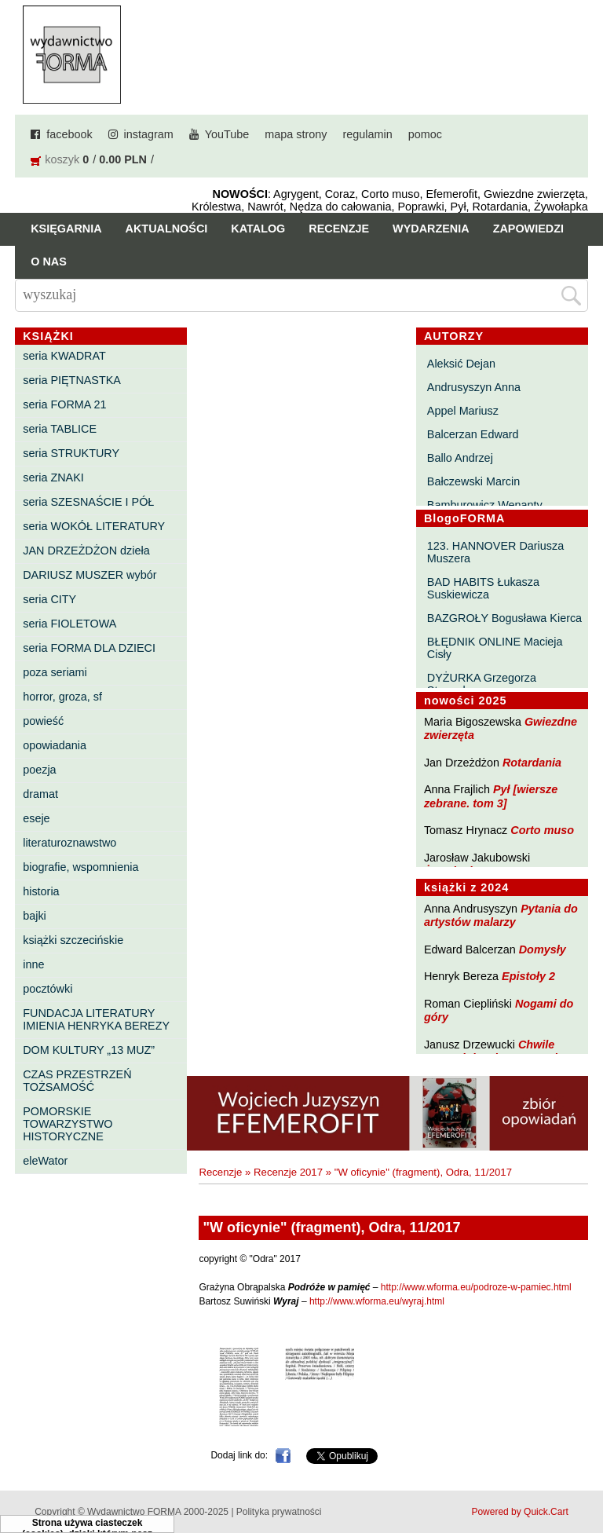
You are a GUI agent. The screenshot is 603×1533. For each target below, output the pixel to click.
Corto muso (542, 830)
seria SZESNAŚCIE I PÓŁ (88, 502)
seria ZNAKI (53, 477)
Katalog (258, 228)
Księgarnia (66, 228)
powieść (43, 721)
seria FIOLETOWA (69, 623)
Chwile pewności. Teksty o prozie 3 (498, 1051)
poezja (39, 769)
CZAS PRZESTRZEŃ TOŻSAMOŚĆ (77, 1080)
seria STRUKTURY (71, 453)
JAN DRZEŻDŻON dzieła (86, 550)
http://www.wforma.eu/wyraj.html (376, 1301)
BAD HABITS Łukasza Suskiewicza (483, 588)
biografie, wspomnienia (80, 867)
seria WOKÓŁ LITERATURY (94, 526)
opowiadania (54, 745)
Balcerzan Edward (473, 434)
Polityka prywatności (279, 1511)
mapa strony (296, 134)
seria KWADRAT (64, 355)
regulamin (368, 134)
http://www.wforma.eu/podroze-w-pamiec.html (476, 1287)
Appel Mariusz (463, 410)
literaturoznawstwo (69, 842)
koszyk (62, 159)
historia (41, 891)
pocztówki (47, 988)
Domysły (542, 949)
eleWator (45, 1160)
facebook (69, 134)
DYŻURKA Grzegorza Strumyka (481, 684)
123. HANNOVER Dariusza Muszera (495, 552)
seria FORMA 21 (64, 404)
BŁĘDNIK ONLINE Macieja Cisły (495, 647)
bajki (34, 915)
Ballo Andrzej (460, 458)
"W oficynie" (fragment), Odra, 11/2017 (423, 1172)
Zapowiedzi (528, 228)
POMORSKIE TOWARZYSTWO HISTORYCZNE (67, 1124)
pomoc (425, 134)
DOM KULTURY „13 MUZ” (89, 1050)
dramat (40, 794)
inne (33, 964)
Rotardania (531, 762)
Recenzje (339, 228)
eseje (36, 818)
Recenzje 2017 (288, 1172)
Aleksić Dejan (461, 363)
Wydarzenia (431, 228)
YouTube (227, 134)
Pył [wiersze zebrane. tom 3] (490, 796)
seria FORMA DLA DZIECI (89, 648)
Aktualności (167, 228)
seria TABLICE (60, 429)
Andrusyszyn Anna (474, 387)
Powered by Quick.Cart (519, 1511)
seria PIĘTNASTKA (72, 380)
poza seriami (55, 672)
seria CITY (49, 599)
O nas (49, 261)
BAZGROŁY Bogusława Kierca (504, 618)
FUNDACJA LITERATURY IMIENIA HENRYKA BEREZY (96, 1019)
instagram (149, 134)
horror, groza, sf (62, 696)
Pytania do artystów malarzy (501, 915)
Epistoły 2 (528, 976)
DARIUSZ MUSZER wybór (89, 575)
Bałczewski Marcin (473, 481)
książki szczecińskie (73, 940)
